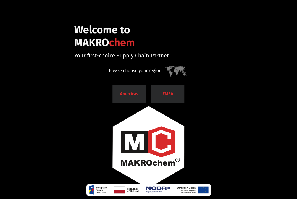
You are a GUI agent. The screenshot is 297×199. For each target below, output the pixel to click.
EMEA (167, 93)
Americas (129, 93)
